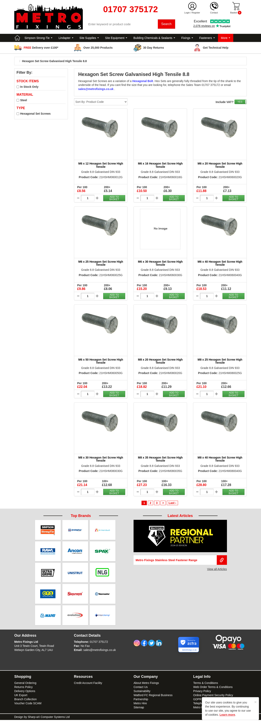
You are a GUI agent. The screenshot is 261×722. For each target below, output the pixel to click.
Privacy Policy (202, 693)
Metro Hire (140, 705)
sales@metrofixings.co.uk (99, 652)
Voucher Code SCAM (27, 705)
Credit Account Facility (88, 685)
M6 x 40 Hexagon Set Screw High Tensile (220, 264)
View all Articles (217, 570)
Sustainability (142, 693)
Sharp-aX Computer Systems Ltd (49, 719)
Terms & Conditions (205, 685)
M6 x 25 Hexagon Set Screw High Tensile (100, 264)
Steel (23, 100)
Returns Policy (23, 689)
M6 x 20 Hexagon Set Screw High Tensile (220, 166)
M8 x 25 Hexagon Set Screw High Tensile (220, 362)
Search (166, 24)
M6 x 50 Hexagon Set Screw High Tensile (100, 362)
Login (187, 12)
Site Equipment (116, 38)
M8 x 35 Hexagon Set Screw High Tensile (160, 460)
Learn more (227, 714)
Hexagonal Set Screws (35, 114)
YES (239, 102)
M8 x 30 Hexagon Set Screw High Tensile (100, 460)
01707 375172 (99, 643)
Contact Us (141, 689)
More (225, 38)
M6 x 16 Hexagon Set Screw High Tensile (160, 166)
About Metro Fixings (146, 685)
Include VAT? (224, 102)
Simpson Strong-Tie (38, 38)
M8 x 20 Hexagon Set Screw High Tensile (160, 362)
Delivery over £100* (41, 48)
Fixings (187, 38)
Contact (214, 12)
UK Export (20, 697)
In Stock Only (29, 87)
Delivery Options (24, 693)
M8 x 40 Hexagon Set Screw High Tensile (220, 460)
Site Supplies (89, 38)
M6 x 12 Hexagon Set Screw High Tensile (100, 166)
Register (196, 12)
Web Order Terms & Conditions (213, 689)
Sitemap (139, 709)
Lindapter (66, 38)
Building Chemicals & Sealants (154, 38)
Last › (172, 503)
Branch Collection (25, 701)
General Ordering (25, 685)
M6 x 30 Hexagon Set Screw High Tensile (160, 264)
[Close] (255, 702)
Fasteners (207, 38)
